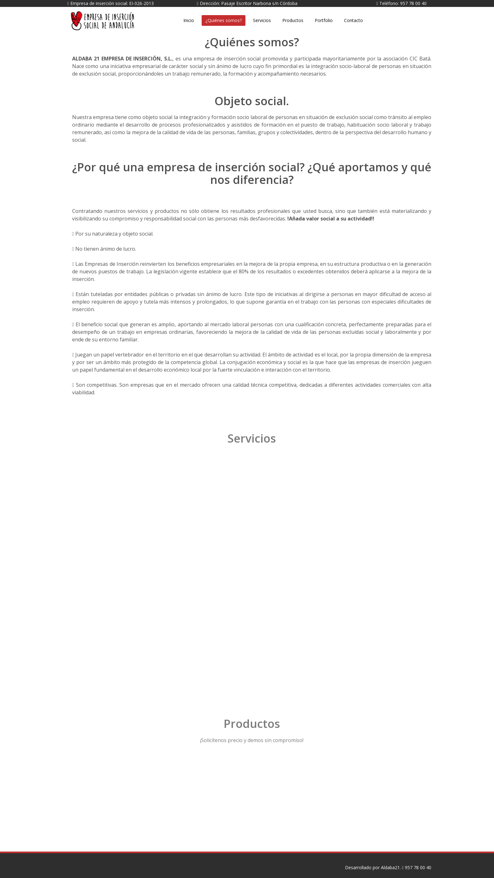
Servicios (262, 20)
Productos (292, 20)
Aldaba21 (163, 15)
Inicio (188, 20)
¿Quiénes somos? (223, 20)
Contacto (353, 20)
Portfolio (324, 20)
